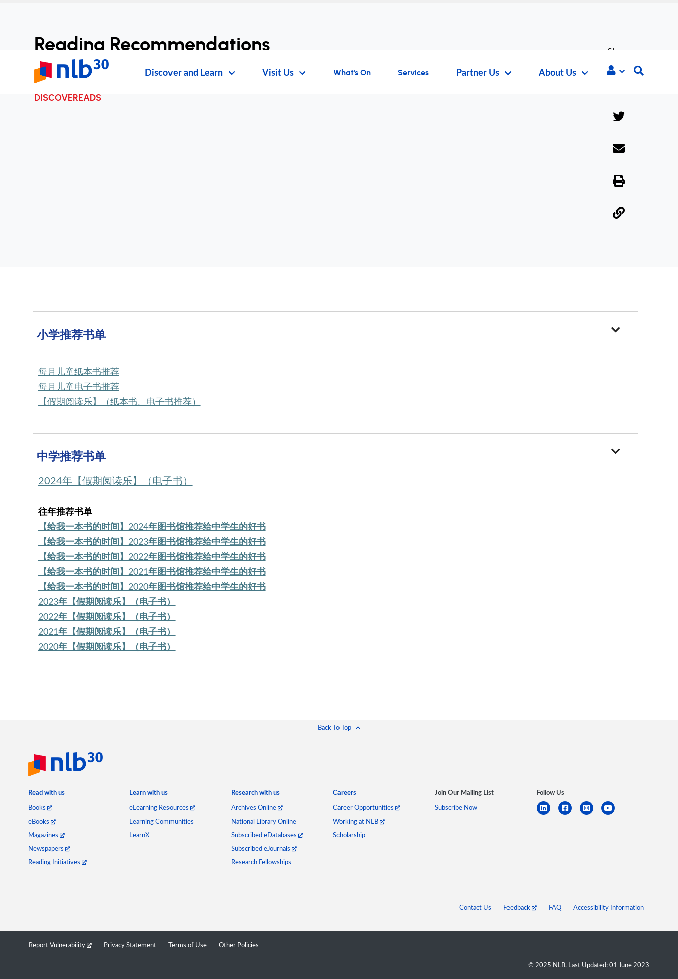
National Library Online (263, 821)
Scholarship (349, 834)
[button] (616, 70)
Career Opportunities (366, 807)
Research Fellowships (261, 861)
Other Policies (239, 944)
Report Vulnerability (60, 944)
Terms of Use (187, 944)
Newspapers (49, 848)
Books (40, 807)
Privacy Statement (130, 944)
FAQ (555, 907)
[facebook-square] (569, 814)
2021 (152, 571)
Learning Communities (161, 821)
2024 (152, 526)
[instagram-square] (590, 814)
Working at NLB (359, 821)
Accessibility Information (608, 907)
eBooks (42, 821)
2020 (152, 586)
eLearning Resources (162, 807)
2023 (152, 541)
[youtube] (612, 814)
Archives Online (257, 807)
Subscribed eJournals (264, 848)
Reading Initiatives (57, 861)
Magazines (46, 834)
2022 (152, 556)
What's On (352, 73)
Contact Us (475, 907)
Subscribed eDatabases (267, 834)
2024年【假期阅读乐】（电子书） (115, 480)
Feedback (520, 907)
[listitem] (46, 795)
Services (413, 73)
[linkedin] (547, 814)
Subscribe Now (456, 807)
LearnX (139, 834)
